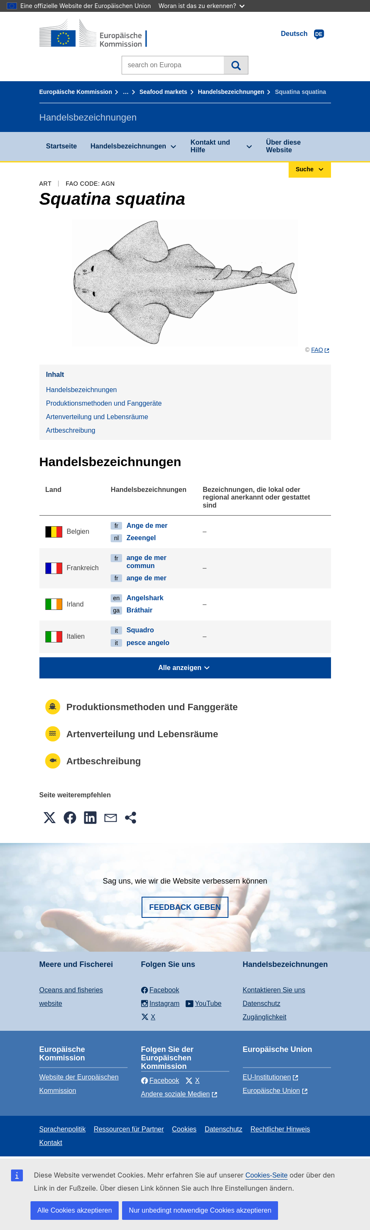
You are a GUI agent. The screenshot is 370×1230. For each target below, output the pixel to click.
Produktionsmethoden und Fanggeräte (104, 403)
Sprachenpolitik (62, 1129)
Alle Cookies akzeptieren (74, 1210)
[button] (49, 817)
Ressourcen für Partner (129, 1129)
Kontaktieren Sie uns (274, 990)
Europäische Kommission (75, 91)
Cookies (184, 1129)
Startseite (61, 146)
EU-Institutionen (267, 1077)
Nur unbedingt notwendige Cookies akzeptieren (200, 1210)
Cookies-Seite (266, 1175)
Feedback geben (185, 907)
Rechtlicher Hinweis (280, 1129)
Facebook (160, 1080)
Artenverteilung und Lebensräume (97, 416)
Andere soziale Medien (175, 1094)
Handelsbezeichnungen (231, 91)
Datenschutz (262, 1003)
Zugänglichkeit (265, 1017)
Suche (236, 65)
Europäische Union (271, 1090)
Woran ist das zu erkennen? (202, 5)
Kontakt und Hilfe (210, 146)
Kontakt (50, 1142)
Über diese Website (283, 146)
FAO (317, 349)
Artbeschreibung (71, 430)
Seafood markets (163, 91)
